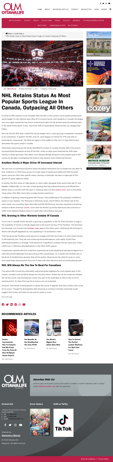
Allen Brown (11, 89)
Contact (74, 9)
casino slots (60, 190)
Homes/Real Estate (57, 25)
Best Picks (42, 25)
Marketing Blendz (11, 435)
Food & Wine (47, 20)
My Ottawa (72, 25)
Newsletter (86, 9)
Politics (66, 20)
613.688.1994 (11, 417)
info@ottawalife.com (46, 386)
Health (36, 20)
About (47, 9)
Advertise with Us (60, 9)
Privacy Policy (103, 459)
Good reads (18, 33)
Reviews (76, 20)
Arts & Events (15, 20)
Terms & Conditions (88, 459)
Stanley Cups (33, 228)
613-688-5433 (11, 414)
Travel (57, 20)
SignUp (104, 9)
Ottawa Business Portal (93, 20)
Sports (27, 20)
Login (96, 9)
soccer (27, 207)
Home (40, 9)
